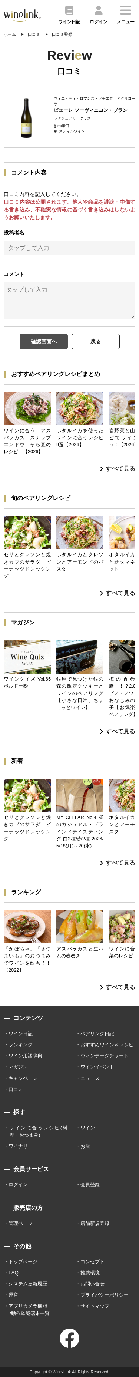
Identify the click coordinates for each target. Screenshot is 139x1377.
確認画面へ (44, 341)
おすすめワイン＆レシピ (106, 1044)
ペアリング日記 (97, 1033)
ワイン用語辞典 (25, 1055)
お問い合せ (92, 1284)
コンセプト (92, 1261)
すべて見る (117, 468)
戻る (95, 341)
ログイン (18, 1184)
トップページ (23, 1261)
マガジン (18, 1067)
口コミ (16, 1089)
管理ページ (21, 1223)
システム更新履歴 (28, 1284)
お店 (85, 1146)
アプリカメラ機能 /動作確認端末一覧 (29, 1309)
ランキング (21, 1044)
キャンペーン (23, 1078)
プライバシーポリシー (104, 1295)
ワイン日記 (21, 1033)
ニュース (90, 1078)
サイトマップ (94, 1306)
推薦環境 (90, 1273)
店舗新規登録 (94, 1223)
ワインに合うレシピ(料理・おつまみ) (38, 1131)
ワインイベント (97, 1067)
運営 (13, 1295)
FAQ (14, 1273)
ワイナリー (21, 1146)
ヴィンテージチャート (104, 1055)
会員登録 (90, 1184)
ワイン (87, 1127)
